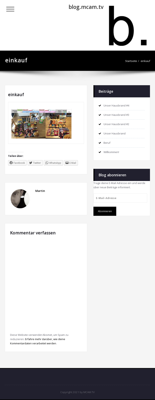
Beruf (107, 143)
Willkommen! (111, 152)
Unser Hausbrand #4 (116, 105)
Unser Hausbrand (115, 133)
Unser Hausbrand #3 (116, 115)
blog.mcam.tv (86, 7)
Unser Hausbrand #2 (116, 124)
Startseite (131, 61)
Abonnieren (105, 211)
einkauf (145, 61)
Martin (40, 191)
